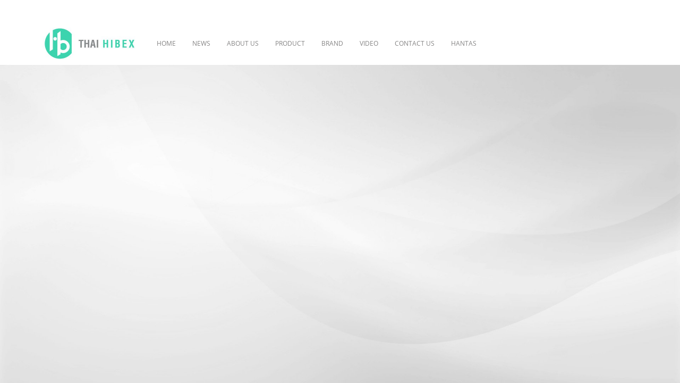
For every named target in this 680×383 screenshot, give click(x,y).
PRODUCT (290, 43)
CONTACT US (415, 43)
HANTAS (464, 43)
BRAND (332, 43)
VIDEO (369, 43)
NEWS (201, 43)
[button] (500, 43)
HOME (166, 43)
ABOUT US (243, 43)
